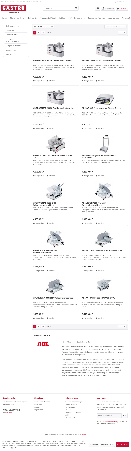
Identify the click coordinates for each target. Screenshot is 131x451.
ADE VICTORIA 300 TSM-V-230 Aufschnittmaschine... (45, 251)
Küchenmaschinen (12, 26)
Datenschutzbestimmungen (109, 421)
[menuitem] (61, 8)
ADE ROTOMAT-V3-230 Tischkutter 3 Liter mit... (53, 60)
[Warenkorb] (122, 8)
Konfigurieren (122, 444)
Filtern (38, 27)
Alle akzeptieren (107, 444)
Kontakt (37, 407)
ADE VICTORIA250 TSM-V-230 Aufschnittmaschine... (94, 204)
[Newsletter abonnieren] (124, 415)
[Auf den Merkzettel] (51, 81)
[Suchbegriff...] (61, 8)
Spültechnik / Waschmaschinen (12, 40)
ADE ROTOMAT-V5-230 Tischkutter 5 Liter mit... (102, 60)
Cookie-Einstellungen (42, 402)
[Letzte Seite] (43, 32)
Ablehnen (94, 444)
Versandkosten (82, 434)
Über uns (69, 410)
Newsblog (9, 54)
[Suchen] (76, 8)
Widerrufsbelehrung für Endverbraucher (74, 403)
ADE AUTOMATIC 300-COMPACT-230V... (98, 298)
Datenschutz (70, 418)
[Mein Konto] (108, 8)
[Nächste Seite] (38, 32)
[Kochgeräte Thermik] (96, 18)
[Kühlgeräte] (33, 18)
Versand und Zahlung (73, 412)
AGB (67, 415)
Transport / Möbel (12, 35)
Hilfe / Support (71, 407)
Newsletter (38, 404)
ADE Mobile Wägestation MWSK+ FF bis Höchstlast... (99, 156)
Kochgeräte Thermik (13, 46)
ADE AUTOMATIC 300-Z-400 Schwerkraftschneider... (44, 204)
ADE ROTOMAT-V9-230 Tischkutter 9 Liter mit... (53, 108)
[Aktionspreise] (113, 18)
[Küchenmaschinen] (17, 18)
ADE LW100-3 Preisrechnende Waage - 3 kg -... (101, 108)
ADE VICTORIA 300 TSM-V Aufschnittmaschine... (54, 298)
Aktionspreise (11, 50)
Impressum (38, 410)
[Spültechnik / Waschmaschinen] (71, 18)
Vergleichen (38, 81)
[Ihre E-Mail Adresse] (109, 415)
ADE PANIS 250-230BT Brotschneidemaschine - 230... (53, 156)
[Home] (4, 18)
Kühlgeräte (10, 30)
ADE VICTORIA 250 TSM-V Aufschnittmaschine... (102, 250)
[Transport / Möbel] (48, 18)
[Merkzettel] (97, 8)
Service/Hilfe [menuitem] (121, 2)
